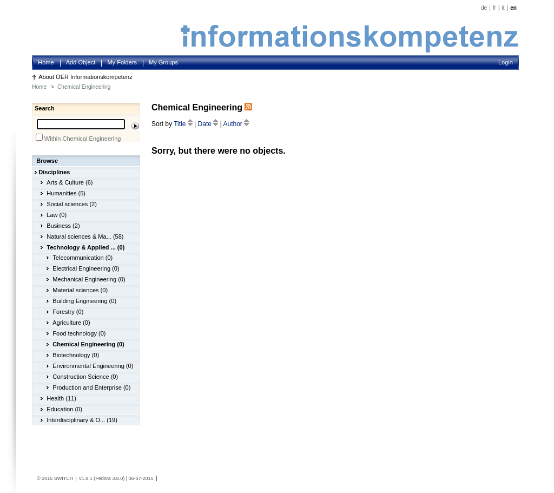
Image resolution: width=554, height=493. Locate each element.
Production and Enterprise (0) (91, 387)
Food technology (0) (78, 333)
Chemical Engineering (83, 87)
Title (184, 124)
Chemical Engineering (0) (88, 344)
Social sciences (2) (72, 204)
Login (505, 62)
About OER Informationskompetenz (85, 77)
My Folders (122, 62)
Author (236, 124)
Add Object (81, 62)
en (513, 8)
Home (46, 62)
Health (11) (61, 398)
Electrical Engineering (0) (85, 268)
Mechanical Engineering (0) (88, 279)
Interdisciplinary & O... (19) (82, 420)
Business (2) (63, 225)
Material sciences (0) (80, 290)
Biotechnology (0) (75, 355)
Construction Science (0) (85, 376)
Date (209, 124)
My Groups (163, 62)
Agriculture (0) (71, 322)
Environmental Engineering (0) (92, 366)
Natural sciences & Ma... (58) (85, 236)
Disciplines (54, 172)
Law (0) (57, 215)
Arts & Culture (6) (70, 182)
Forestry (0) (67, 311)
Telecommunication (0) (82, 257)
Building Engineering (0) (84, 301)
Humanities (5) (66, 193)
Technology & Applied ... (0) (85, 247)
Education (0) (64, 409)
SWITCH (64, 478)
